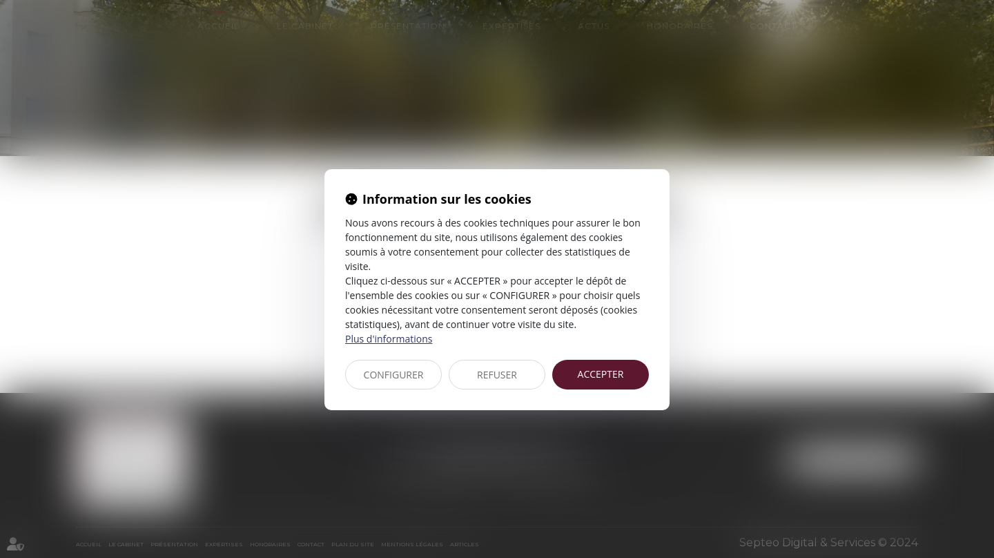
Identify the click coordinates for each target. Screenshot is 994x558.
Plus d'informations (388, 338)
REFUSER (497, 374)
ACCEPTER (601, 374)
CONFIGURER (394, 374)
